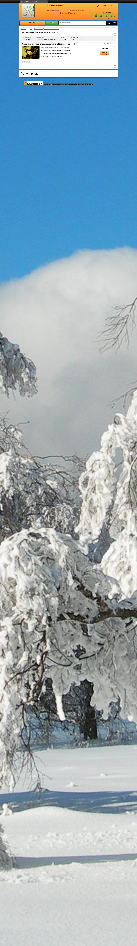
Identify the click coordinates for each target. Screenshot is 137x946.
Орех (30, 29)
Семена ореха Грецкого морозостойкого (46, 29)
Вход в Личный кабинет (56, 5)
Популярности (52, 39)
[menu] (32, 23)
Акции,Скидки (68, 13)
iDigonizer (66, 84)
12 (24, 39)
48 (29, 39)
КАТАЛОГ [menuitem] (36, 23)
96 (31, 39)
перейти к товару (104, 53)
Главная (23, 29)
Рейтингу (44, 39)
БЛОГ (52, 23)
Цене (38, 39)
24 (26, 39)
